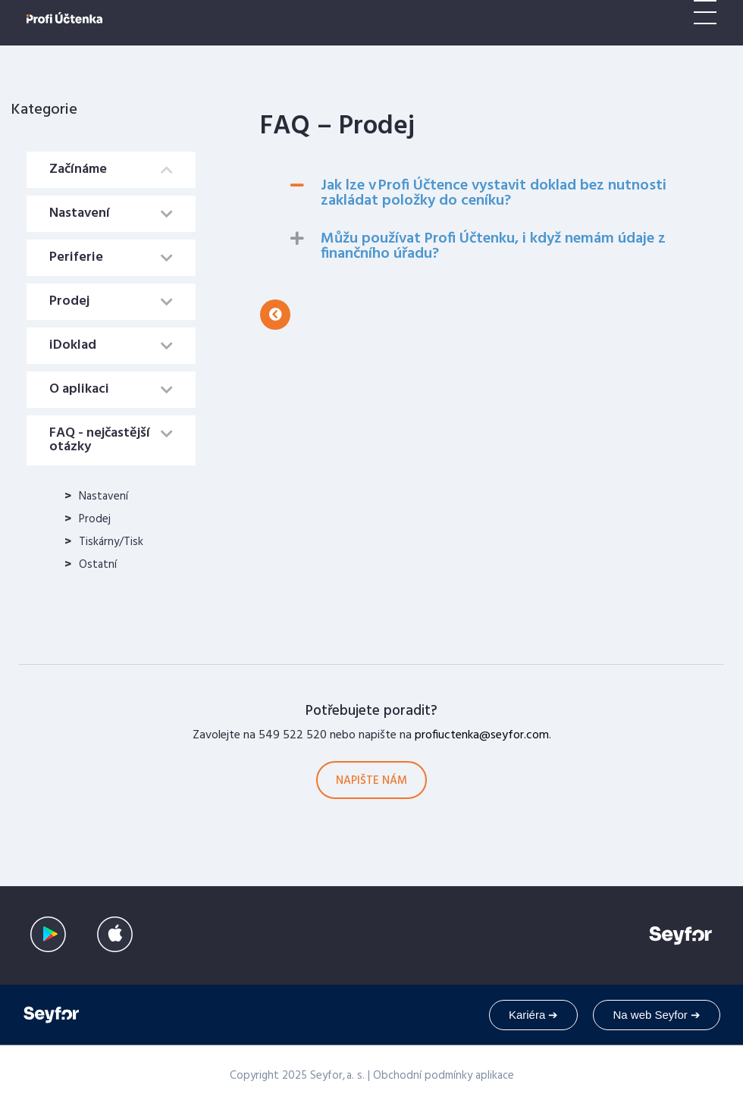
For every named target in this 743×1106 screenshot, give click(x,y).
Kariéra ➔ (534, 1014)
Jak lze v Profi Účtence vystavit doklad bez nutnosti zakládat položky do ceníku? (493, 193)
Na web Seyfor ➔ (657, 1014)
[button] (275, 314)
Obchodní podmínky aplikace (443, 1076)
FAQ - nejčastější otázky (99, 440)
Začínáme (78, 169)
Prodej (69, 301)
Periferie (76, 257)
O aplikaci (79, 389)
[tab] (111, 170)
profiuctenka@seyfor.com (482, 735)
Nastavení (79, 213)
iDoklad (72, 345)
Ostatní (98, 565)
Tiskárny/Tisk (111, 542)
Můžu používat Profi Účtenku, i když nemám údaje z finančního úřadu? (493, 246)
